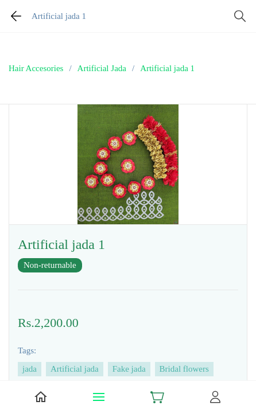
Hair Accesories (36, 68)
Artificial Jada (101, 68)
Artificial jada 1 (167, 68)
